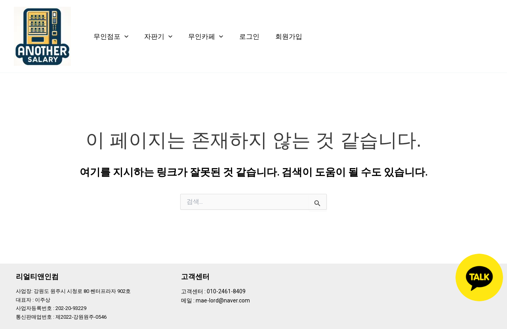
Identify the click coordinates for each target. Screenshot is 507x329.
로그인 (249, 36)
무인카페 (205, 36)
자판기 (158, 36)
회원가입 (288, 36)
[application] (124, 36)
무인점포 (110, 36)
